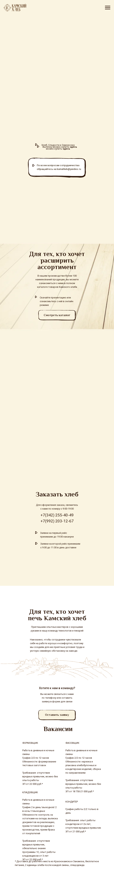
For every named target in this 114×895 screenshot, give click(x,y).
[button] (57, 715)
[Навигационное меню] (107, 8)
